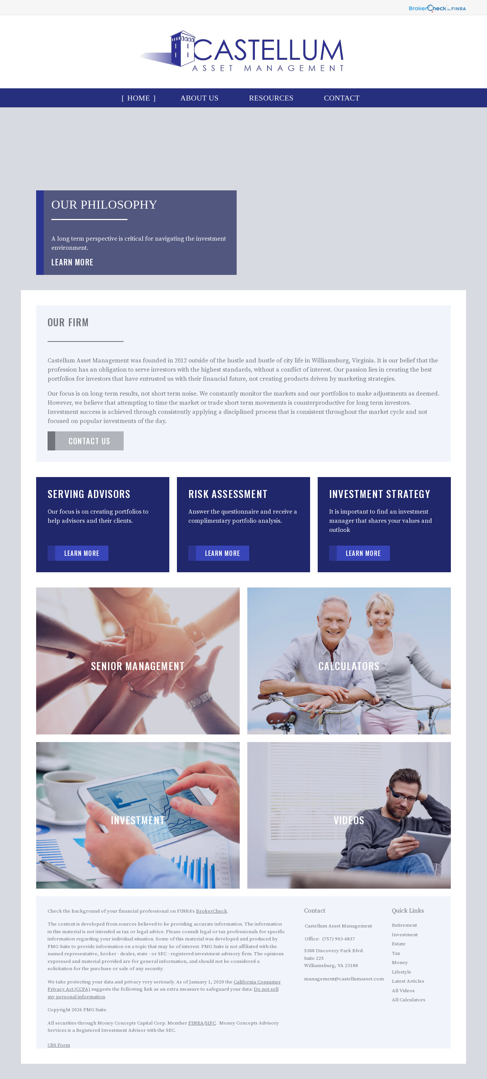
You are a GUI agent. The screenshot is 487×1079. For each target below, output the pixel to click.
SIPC (210, 1023)
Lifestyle (401, 972)
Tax (396, 953)
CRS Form (59, 1045)
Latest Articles (408, 981)
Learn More (72, 262)
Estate (399, 944)
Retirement (404, 925)
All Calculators (408, 1000)
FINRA (196, 1023)
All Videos (403, 991)
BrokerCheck (211, 911)
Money (400, 962)
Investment (405, 935)
